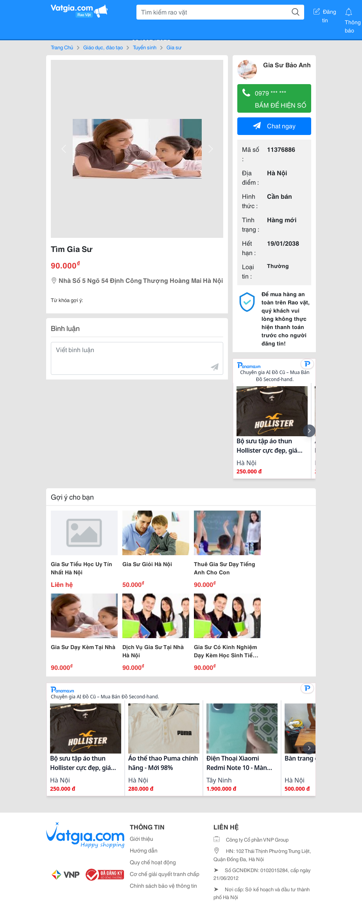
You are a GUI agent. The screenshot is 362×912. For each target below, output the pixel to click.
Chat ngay (274, 125)
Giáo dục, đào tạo (103, 46)
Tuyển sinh (144, 46)
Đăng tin (325, 12)
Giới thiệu (141, 838)
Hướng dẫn (144, 850)
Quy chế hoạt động (153, 862)
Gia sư (174, 46)
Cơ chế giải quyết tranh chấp (164, 874)
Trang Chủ (62, 46)
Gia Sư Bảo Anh (287, 64)
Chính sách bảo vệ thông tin (163, 885)
